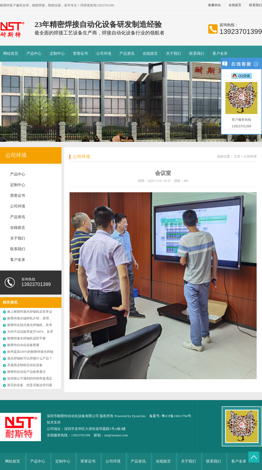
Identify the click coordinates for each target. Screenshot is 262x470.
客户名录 (220, 54)
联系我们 (196, 54)
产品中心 (33, 54)
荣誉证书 (80, 54)
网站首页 (10, 54)
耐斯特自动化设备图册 (23, 345)
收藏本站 (214, 5)
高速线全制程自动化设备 (25, 365)
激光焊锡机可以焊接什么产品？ (29, 358)
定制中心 (57, 54)
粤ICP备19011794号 (176, 416)
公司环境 (103, 54)
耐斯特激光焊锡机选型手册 (26, 338)
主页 (237, 156)
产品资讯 (127, 54)
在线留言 (235, 5)
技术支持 (54, 422)
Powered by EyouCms (130, 416)
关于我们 (173, 54)
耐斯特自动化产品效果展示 (26, 372)
